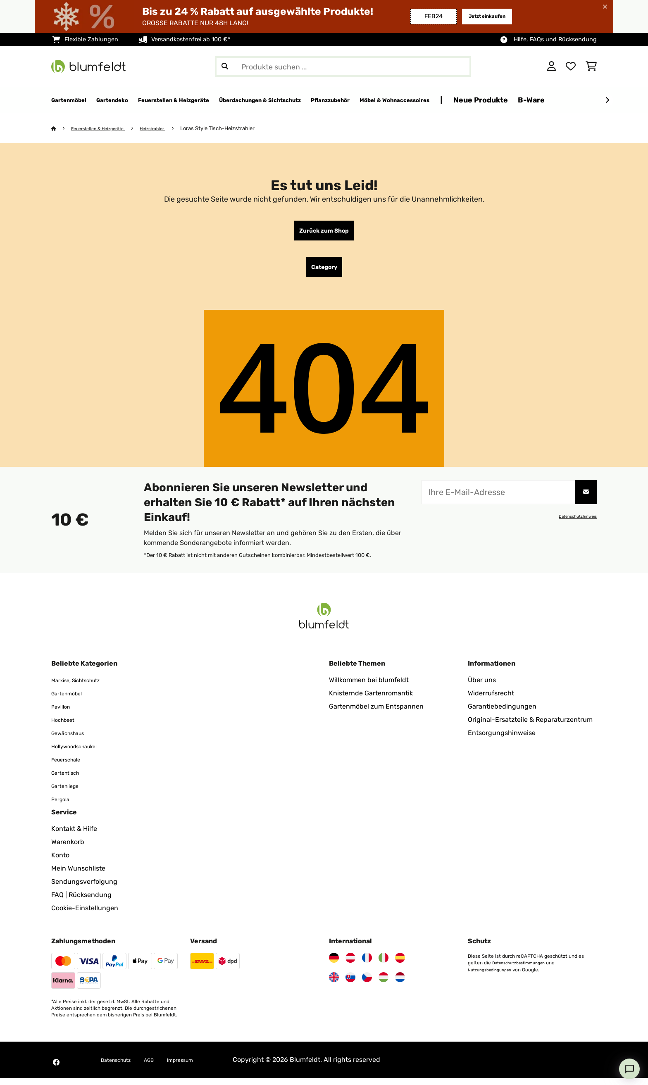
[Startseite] (61, 129)
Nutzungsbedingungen (494, 976)
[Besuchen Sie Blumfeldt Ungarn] (383, 984)
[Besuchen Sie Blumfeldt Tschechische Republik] (367, 984)
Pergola (63, 806)
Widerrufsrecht (491, 700)
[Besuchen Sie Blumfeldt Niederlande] (400, 984)
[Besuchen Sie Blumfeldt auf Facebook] (56, 1069)
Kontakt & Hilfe (74, 836)
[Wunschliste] (571, 66)
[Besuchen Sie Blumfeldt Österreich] (350, 965)
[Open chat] (629, 1069)
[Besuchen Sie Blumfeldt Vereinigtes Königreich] (334, 984)
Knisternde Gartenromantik (371, 700)
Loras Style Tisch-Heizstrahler (236, 129)
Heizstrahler (168, 129)
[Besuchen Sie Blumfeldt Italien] (383, 965)
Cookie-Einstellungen (84, 915)
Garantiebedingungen (502, 713)
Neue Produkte (598, 99)
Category (324, 272)
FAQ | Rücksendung (81, 902)
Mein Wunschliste (78, 875)
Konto (60, 862)
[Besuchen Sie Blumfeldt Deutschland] (334, 965)
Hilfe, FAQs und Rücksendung (555, 39)
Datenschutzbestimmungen (523, 970)
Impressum (198, 1067)
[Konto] (551, 66)
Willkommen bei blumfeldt (369, 687)
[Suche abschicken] (225, 66)
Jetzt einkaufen (481, 16)
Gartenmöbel (71, 700)
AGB (160, 1067)
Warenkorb (67, 849)
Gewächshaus (73, 740)
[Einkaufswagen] (591, 66)
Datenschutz (121, 1067)
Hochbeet (66, 726)
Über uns (482, 687)
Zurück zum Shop (324, 233)
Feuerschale (70, 766)
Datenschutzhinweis (573, 523)
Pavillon (63, 713)
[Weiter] (607, 100)
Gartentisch (69, 779)
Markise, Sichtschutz (83, 687)
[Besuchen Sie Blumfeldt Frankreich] (367, 965)
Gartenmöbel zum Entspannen (376, 713)
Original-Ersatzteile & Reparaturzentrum (530, 726)
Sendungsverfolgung (84, 888)
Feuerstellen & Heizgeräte (105, 129)
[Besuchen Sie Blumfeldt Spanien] (400, 965)
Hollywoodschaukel (81, 753)
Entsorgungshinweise (502, 740)
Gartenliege (69, 793)
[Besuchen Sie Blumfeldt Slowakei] (350, 984)
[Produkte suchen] (343, 66)
